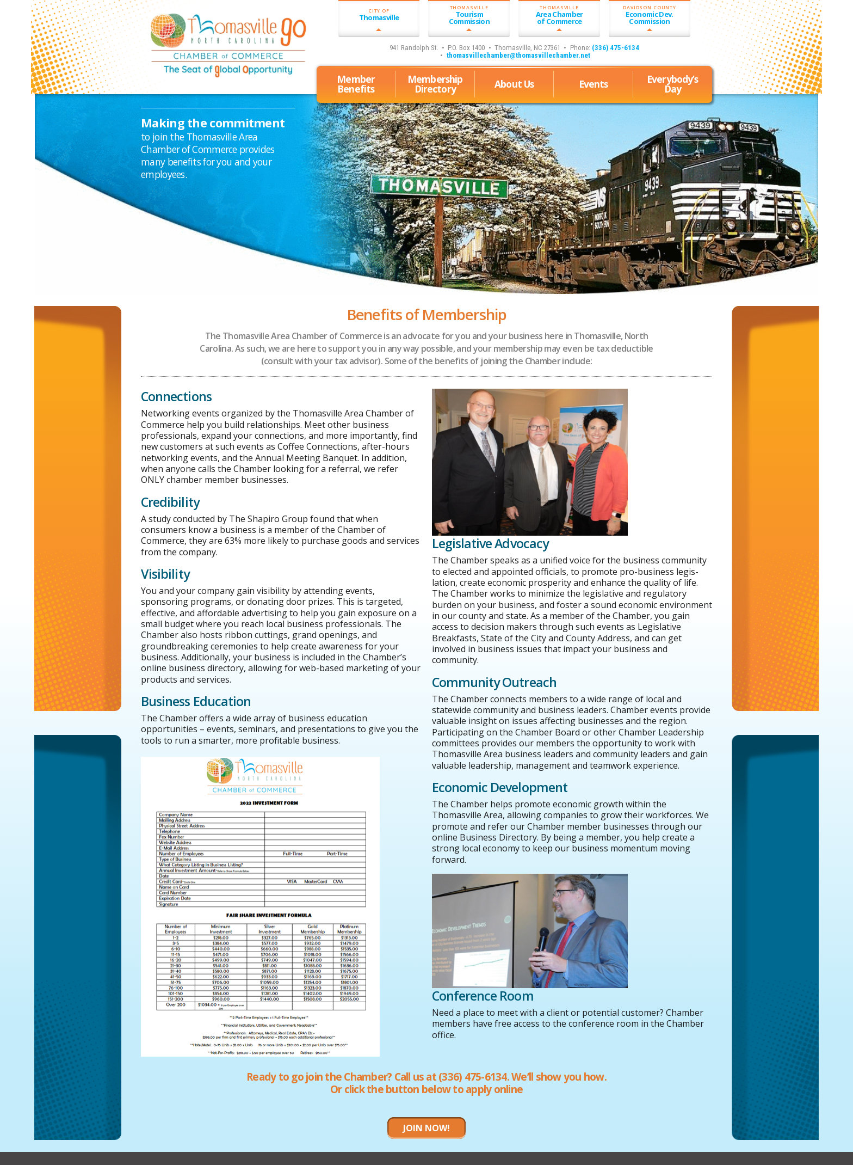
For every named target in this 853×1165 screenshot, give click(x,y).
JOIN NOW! (426, 1128)
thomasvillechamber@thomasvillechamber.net (518, 55)
